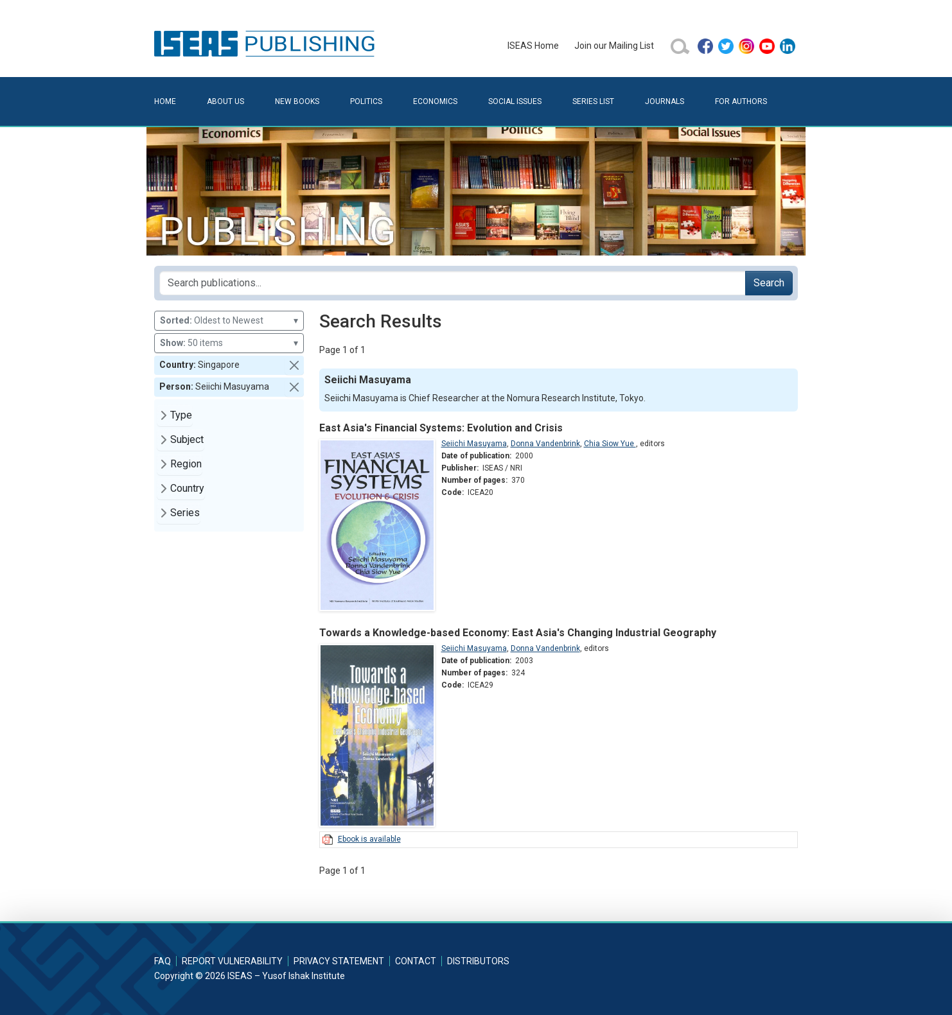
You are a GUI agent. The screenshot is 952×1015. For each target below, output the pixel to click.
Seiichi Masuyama (474, 443)
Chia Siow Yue (610, 443)
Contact (415, 961)
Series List (593, 101)
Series (185, 513)
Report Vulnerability (232, 961)
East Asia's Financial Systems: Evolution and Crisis (441, 428)
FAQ (162, 961)
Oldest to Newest (229, 320)
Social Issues (515, 101)
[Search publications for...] (452, 283)
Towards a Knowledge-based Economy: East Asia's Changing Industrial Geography (517, 633)
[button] (294, 365)
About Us (225, 101)
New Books (297, 101)
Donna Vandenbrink (545, 443)
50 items (229, 343)
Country (187, 488)
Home (165, 101)
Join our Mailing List (614, 45)
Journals (664, 101)
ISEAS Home (533, 45)
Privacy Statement (339, 961)
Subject (187, 439)
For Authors (741, 101)
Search (769, 283)
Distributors (478, 961)
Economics (435, 101)
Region (186, 464)
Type (181, 415)
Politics (366, 101)
